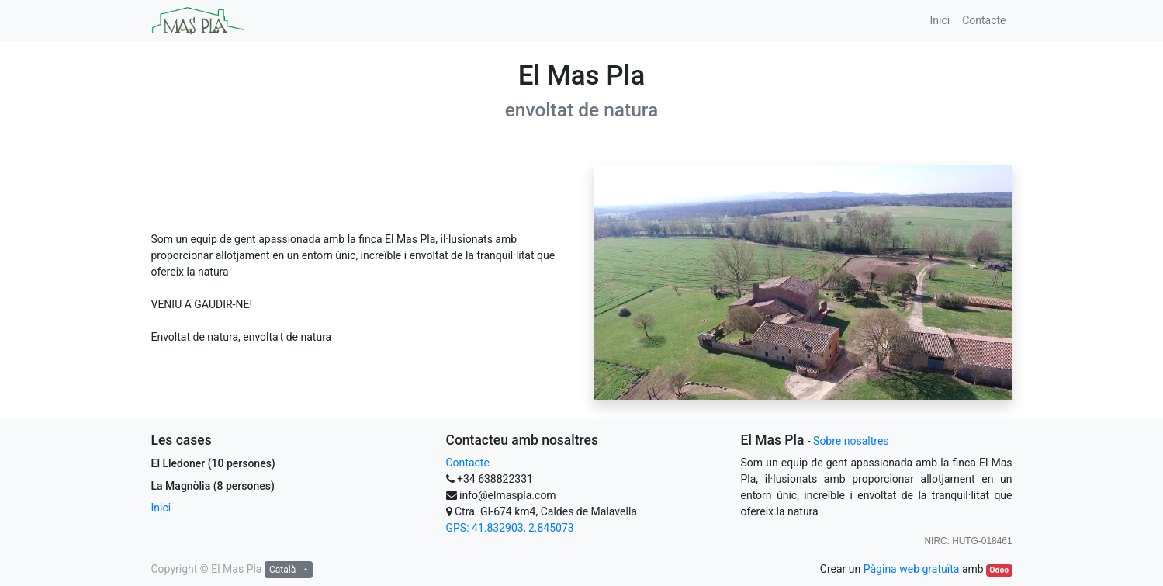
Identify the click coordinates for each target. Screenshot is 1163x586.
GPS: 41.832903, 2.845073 (510, 528)
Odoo (999, 570)
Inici (161, 507)
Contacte (468, 462)
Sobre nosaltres (850, 441)
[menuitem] (939, 20)
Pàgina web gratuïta (912, 569)
